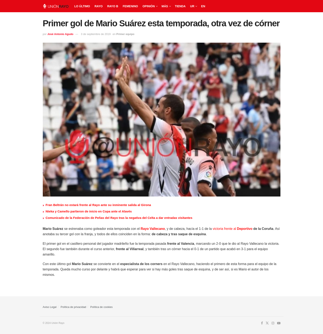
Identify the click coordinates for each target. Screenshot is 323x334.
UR (192, 6)
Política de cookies (101, 307)
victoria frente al (225, 228)
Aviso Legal (50, 307)
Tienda (180, 6)
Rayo (98, 6)
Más (165, 6)
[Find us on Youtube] (278, 323)
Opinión (149, 6)
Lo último (82, 6)
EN (203, 6)
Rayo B (112, 6)
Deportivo (245, 228)
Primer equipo (125, 34)
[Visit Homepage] (56, 6)
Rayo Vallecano (153, 228)
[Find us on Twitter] (267, 323)
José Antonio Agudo (60, 34)
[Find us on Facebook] (262, 323)
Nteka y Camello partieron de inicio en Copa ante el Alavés (89, 211)
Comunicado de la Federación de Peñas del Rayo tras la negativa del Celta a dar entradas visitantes (119, 217)
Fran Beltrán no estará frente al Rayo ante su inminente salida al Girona (98, 205)
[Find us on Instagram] (273, 323)
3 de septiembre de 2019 (96, 34)
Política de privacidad (73, 307)
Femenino (130, 6)
